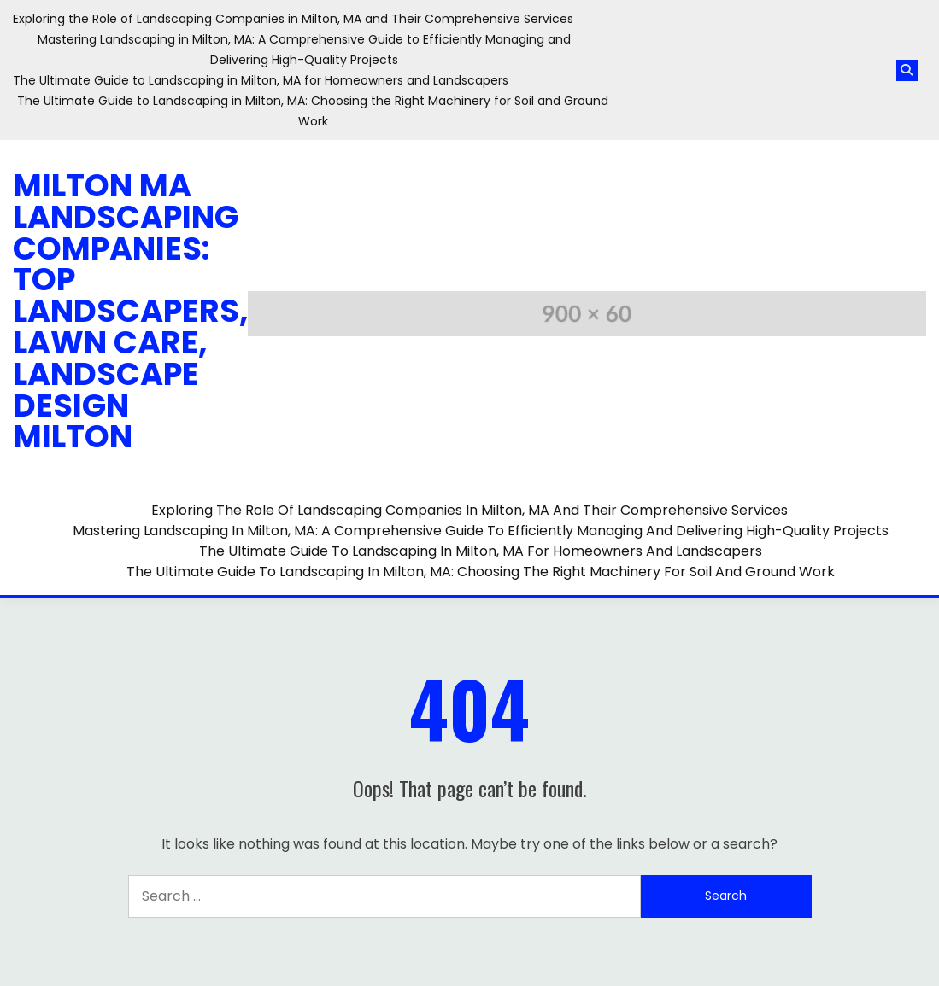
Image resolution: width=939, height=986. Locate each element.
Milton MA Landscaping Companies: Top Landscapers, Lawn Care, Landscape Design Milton (131, 310)
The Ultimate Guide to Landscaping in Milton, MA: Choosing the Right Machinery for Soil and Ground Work (480, 571)
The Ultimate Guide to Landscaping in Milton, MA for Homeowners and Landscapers (260, 80)
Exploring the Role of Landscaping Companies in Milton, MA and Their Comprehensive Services (293, 18)
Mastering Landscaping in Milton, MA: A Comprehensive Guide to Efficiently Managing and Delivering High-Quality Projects (481, 530)
